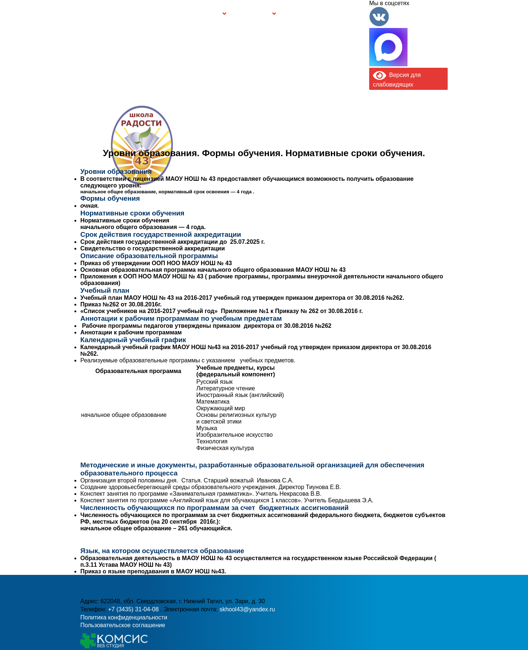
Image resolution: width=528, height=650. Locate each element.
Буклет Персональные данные (303, 13)
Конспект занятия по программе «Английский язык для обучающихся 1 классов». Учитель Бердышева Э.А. (227, 500)
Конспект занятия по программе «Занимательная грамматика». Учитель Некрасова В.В (200, 494)
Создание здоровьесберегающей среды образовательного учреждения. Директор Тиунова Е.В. (210, 487)
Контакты (353, 14)
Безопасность (251, 14)
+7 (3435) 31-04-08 (238, 160)
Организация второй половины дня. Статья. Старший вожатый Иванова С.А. (187, 480)
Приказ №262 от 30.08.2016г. (121, 304)
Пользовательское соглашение (122, 625)
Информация (84, 13)
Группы (211, 14)
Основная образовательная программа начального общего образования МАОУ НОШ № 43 (213, 270)
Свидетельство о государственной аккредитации (152, 248)
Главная (102, 14)
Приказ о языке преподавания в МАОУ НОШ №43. (153, 571)
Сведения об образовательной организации (144, 13)
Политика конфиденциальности (123, 617)
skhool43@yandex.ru (344, 160)
